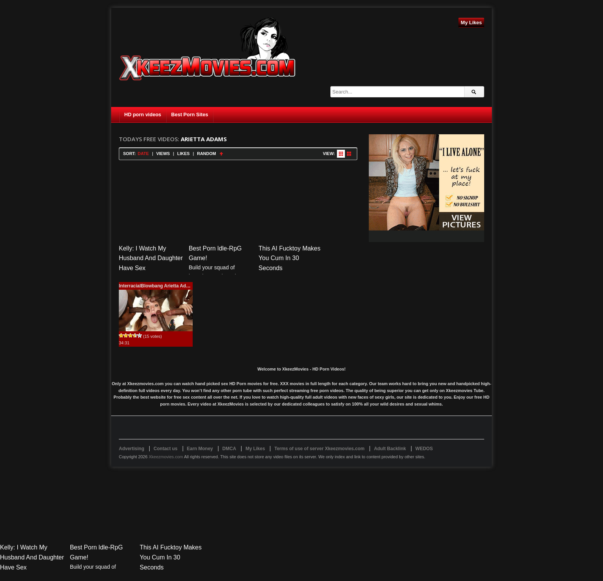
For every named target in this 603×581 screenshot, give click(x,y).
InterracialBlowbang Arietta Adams (157, 286)
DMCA (229, 448)
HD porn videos (142, 114)
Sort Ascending (221, 154)
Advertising (131, 448)
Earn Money (200, 448)
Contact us (165, 448)
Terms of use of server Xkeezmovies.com (319, 448)
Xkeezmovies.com (166, 456)
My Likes (471, 22)
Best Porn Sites (189, 114)
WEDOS (424, 448)
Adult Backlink (390, 448)
